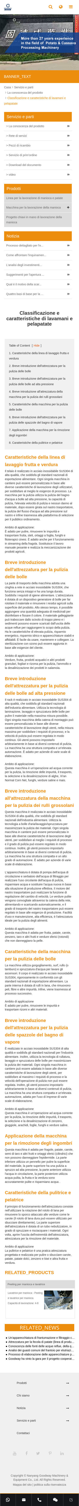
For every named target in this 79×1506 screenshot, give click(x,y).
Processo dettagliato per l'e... (24, 245)
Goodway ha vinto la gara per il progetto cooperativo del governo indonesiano (41, 1358)
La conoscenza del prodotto (25, 92)
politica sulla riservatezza (50, 1484)
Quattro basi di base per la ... (24, 294)
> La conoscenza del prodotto (25, 126)
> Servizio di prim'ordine (21, 155)
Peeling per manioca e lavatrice (26, 1284)
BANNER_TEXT (17, 77)
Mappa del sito (22, 1484)
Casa (7, 87)
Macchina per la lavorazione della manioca (38, 207)
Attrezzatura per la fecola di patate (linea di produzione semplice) (41, 1342)
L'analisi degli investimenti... (24, 265)
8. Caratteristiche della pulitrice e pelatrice (35, 442)
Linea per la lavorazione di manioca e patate (34, 198)
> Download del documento (23, 165)
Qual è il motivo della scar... (23, 284)
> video (11, 174)
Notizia (21, 1408)
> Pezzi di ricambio (18, 145)
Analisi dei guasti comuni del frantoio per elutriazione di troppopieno (41, 1350)
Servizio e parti (23, 87)
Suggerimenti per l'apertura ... (25, 274)
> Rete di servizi (16, 135)
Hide (37, 345)
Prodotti (22, 1383)
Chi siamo (23, 1395)
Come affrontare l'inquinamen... (26, 255)
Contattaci (23, 1433)
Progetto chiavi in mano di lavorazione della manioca (34, 219)
